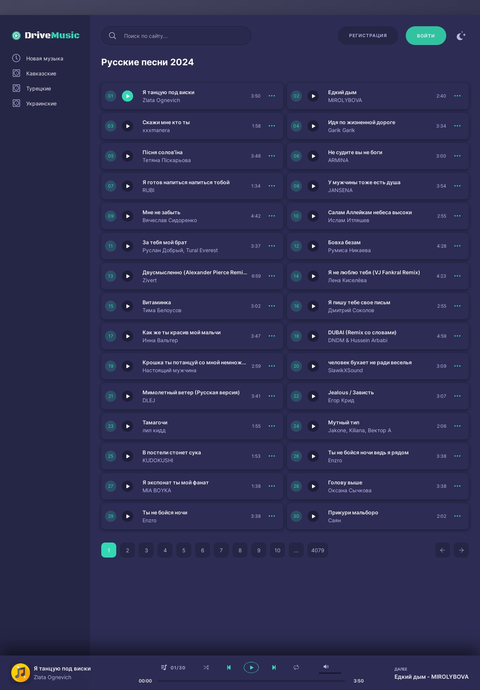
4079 (317, 550)
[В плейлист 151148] (271, 396)
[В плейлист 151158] (271, 246)
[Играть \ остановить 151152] (127, 336)
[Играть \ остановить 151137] (313, 456)
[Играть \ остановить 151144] (127, 456)
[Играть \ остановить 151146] (127, 426)
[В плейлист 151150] (271, 366)
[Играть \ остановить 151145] (313, 426)
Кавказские (41, 73)
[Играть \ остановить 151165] (313, 126)
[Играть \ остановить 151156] (127, 276)
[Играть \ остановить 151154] (127, 306)
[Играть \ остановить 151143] (127, 516)
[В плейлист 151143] (271, 516)
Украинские (41, 103)
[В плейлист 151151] (457, 336)
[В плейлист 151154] (271, 306)
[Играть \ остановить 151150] (127, 366)
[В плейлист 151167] (457, 96)
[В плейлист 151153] (457, 306)
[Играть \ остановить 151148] (127, 396)
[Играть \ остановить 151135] (313, 486)
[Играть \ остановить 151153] (313, 306)
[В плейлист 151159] (457, 216)
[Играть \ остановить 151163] (313, 156)
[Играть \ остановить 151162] (127, 186)
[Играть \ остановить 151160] (127, 216)
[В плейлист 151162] (271, 186)
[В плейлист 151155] (457, 276)
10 (277, 550)
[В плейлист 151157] (457, 246)
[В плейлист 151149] (457, 366)
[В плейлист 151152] (271, 336)
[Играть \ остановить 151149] (313, 366)
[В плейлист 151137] (457, 456)
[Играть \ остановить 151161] (313, 186)
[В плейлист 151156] (271, 276)
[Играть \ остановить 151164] (127, 156)
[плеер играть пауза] (251, 667)
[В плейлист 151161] (457, 186)
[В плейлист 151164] (271, 156)
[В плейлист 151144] (271, 456)
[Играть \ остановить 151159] (313, 216)
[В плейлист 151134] (457, 516)
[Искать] (112, 35)
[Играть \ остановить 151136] (127, 486)
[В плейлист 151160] (271, 216)
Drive (52, 35)
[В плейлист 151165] (457, 126)
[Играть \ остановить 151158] (127, 246)
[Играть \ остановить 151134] (313, 516)
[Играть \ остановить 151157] (313, 246)
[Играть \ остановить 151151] (313, 336)
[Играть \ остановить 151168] (127, 96)
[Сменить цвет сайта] (461, 35)
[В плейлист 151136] (271, 486)
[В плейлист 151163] (457, 156)
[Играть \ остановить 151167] (313, 96)
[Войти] (426, 35)
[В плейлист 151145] (457, 426)
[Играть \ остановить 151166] (127, 126)
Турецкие (38, 88)
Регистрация (368, 35)
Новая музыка (44, 58)
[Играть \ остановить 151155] (313, 276)
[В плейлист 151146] (271, 426)
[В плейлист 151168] (271, 96)
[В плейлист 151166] (271, 126)
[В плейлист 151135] (457, 486)
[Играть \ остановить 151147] (313, 396)
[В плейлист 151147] (457, 396)
